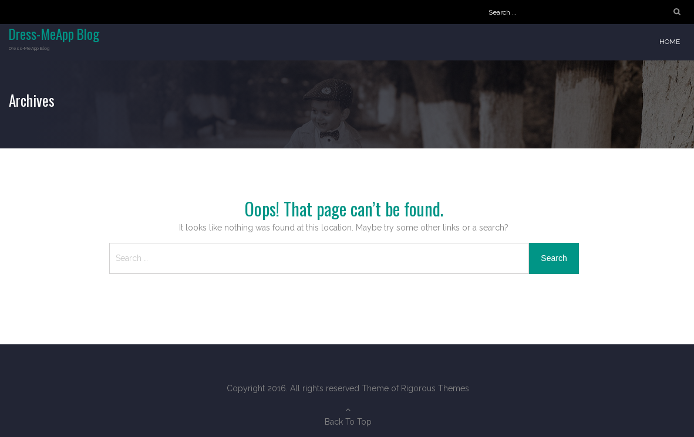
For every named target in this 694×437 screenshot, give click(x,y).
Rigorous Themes (435, 388)
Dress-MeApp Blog (54, 34)
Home (669, 42)
